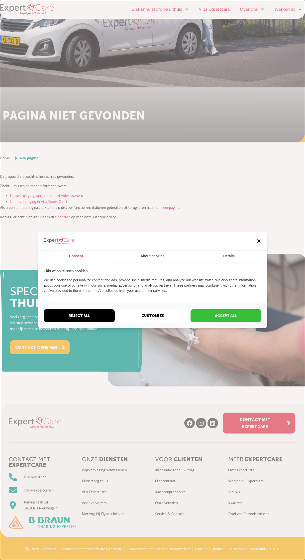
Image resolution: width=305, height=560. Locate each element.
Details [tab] (229, 256)
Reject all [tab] (79, 316)
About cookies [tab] (152, 256)
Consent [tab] (76, 256)
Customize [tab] (152, 316)
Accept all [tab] (226, 316)
